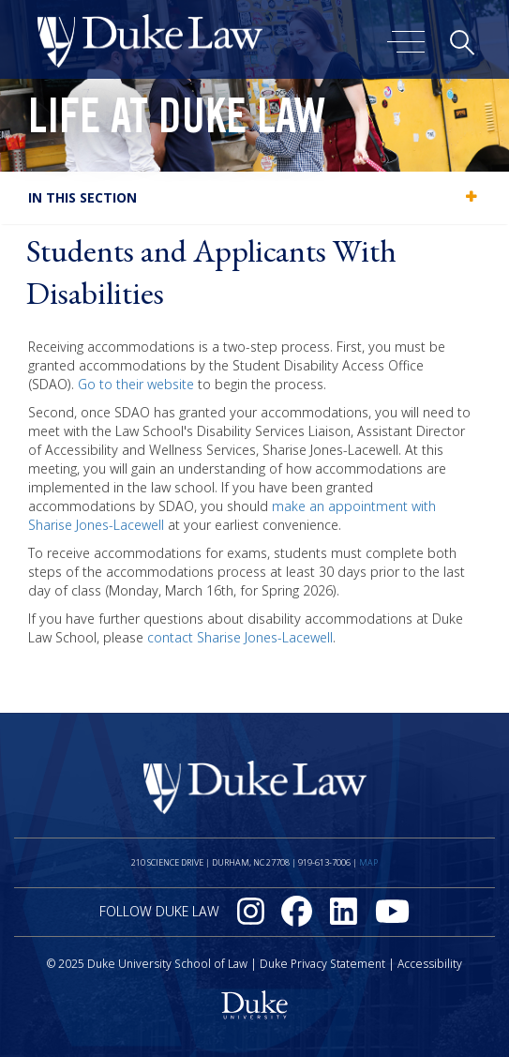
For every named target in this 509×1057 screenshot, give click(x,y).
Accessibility (429, 964)
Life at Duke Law (176, 121)
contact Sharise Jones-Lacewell (240, 637)
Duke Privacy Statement (322, 964)
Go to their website (136, 384)
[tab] (254, 197)
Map (368, 862)
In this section (82, 197)
